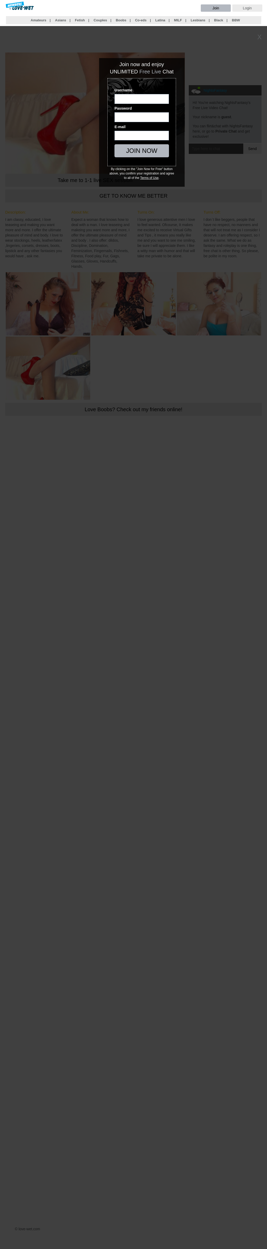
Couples (100, 20)
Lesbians (198, 20)
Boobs (121, 20)
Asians (60, 20)
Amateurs (38, 20)
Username (123, 90)
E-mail (119, 127)
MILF (178, 20)
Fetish (80, 20)
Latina (160, 20)
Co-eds (141, 20)
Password (123, 108)
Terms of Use (149, 178)
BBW (236, 20)
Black (218, 20)
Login (247, 8)
